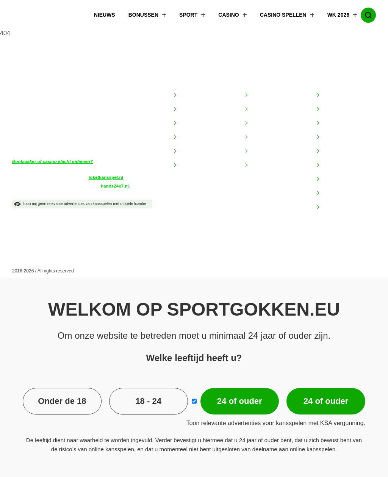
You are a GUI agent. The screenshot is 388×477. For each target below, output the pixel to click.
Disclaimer (191, 123)
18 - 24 (148, 401)
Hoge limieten (338, 151)
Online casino (338, 165)
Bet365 (258, 95)
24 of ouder (239, 401)
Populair (328, 79)
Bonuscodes (336, 137)
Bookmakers (263, 79)
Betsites (331, 109)
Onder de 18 (62, 401)
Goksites (332, 95)
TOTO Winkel (338, 179)
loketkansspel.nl (106, 177)
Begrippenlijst (195, 109)
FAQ (184, 137)
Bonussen (138, 15)
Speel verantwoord (201, 165)
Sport (183, 15)
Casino (224, 15)
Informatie (188, 79)
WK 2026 (333, 15)
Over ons (189, 151)
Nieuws (99, 15)
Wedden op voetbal (344, 193)
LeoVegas (262, 151)
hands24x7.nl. (115, 185)
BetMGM (260, 109)
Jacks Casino (266, 137)
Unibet (257, 165)
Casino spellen (278, 15)
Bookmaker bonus (343, 123)
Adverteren (192, 95)
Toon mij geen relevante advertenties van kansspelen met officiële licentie (80, 204)
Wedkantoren (337, 207)
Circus (257, 123)
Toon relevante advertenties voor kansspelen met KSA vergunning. (275, 423)
